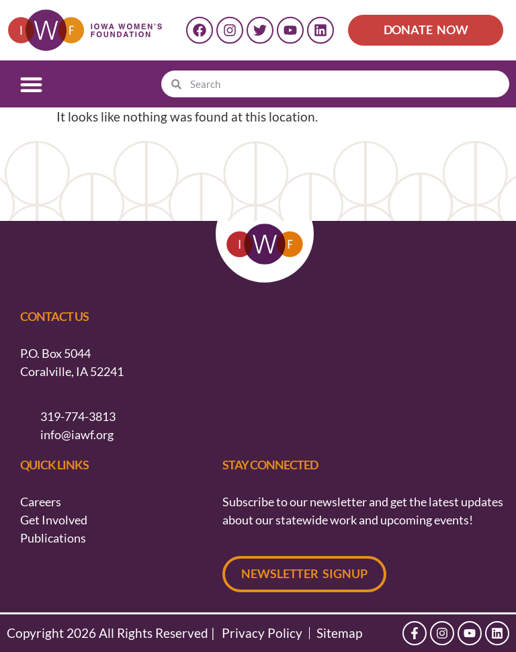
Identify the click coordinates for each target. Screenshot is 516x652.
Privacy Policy (262, 633)
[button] (31, 84)
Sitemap (339, 633)
